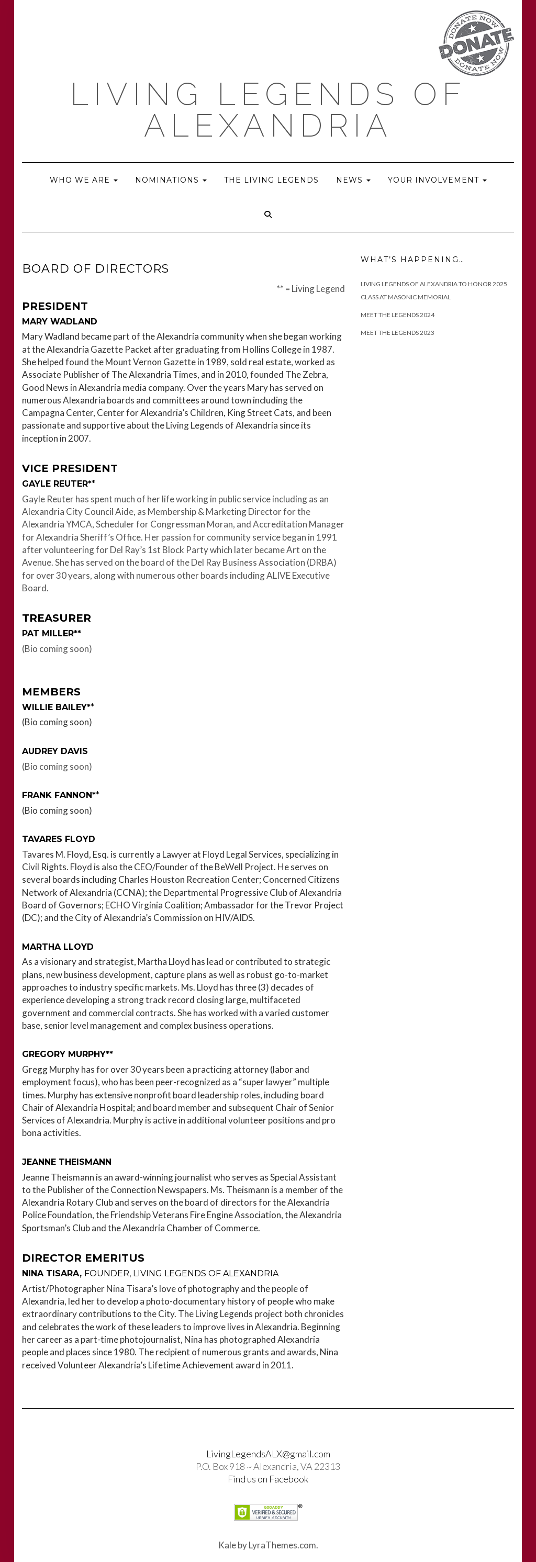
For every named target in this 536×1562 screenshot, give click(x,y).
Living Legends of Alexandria (268, 110)
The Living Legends (271, 180)
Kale (227, 1544)
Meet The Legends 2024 (397, 315)
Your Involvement (437, 180)
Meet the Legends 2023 (397, 332)
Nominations (171, 180)
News (353, 180)
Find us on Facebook (268, 1479)
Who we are (84, 180)
